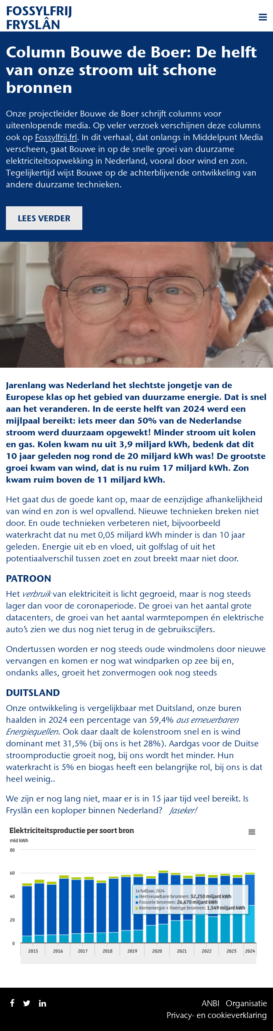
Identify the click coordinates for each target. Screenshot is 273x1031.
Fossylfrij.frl (56, 137)
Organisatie (246, 1003)
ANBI (210, 1003)
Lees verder (44, 218)
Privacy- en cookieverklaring (217, 1015)
